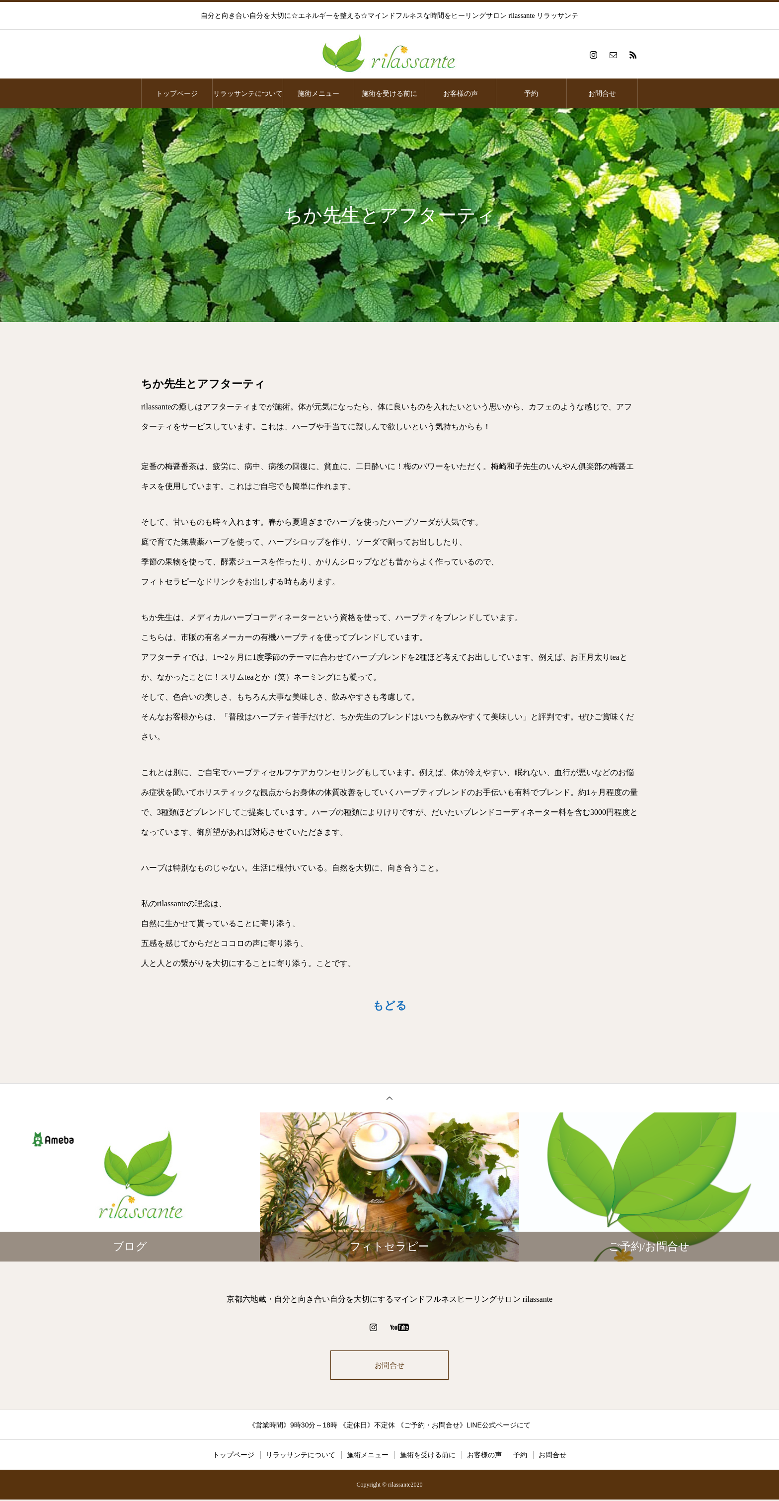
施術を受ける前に (389, 93)
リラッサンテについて (248, 93)
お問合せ (602, 93)
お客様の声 (460, 93)
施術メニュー (318, 93)
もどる (390, 1005)
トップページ (177, 93)
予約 (531, 93)
